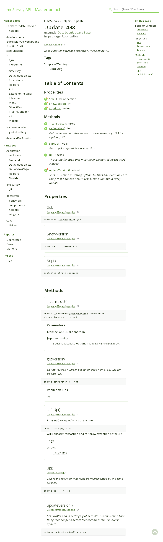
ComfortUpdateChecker (21, 26)
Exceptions (16, 80)
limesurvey (13, 184)
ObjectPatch (16, 107)
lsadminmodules (16, 127)
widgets (14, 214)
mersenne (15, 64)
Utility (13, 225)
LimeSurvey (13, 71)
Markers (11, 248)
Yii (10, 116)
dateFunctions (15, 37)
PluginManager (19, 111)
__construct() (57, 123)
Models (13, 120)
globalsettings (18, 132)
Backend (14, 160)
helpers (14, 30)
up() (51, 155)
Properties (142, 29)
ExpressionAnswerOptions (22, 41)
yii (10, 189)
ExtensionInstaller (20, 93)
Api (11, 89)
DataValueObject (20, 169)
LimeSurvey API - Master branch (32, 9)
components (17, 205)
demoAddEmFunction (19, 138)
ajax (11, 60)
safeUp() (54, 143)
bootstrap (12, 196)
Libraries (15, 98)
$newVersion (57, 103)
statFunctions (14, 50)
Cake (9, 220)
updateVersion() (59, 170)
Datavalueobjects (20, 75)
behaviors (15, 200)
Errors (10, 244)
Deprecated (13, 240)
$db (51, 99)
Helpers (14, 84)
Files (9, 261)
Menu (12, 102)
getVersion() (57, 128)
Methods (141, 33)
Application (13, 151)
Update (79, 21)
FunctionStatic (15, 46)
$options (55, 108)
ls (7, 55)
